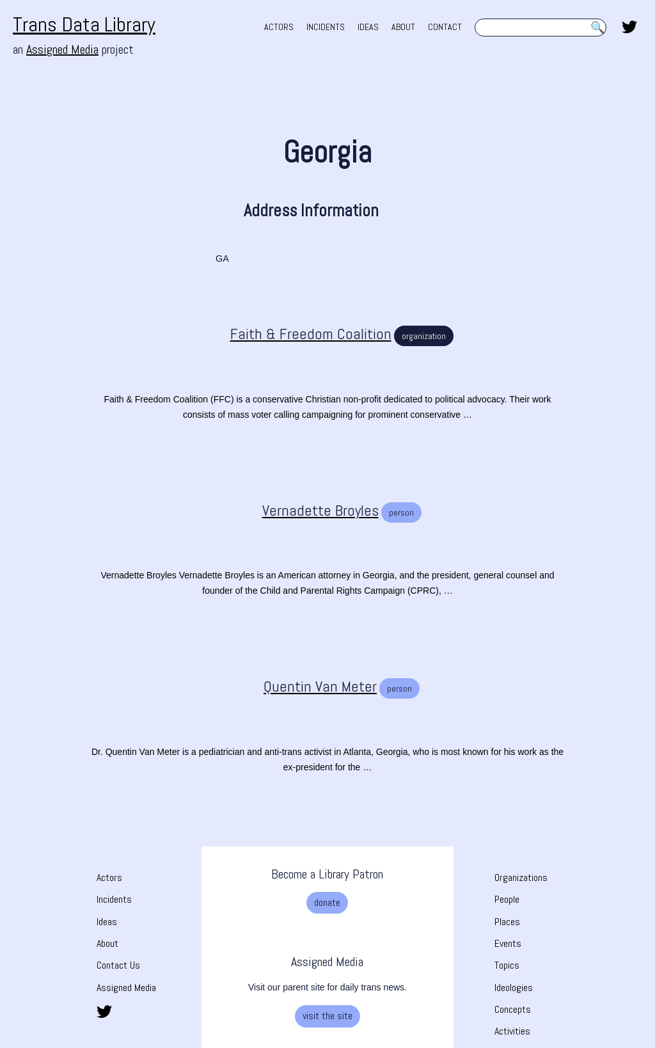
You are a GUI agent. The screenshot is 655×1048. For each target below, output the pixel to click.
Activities (512, 1031)
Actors (109, 877)
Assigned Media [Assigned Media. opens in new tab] (62, 49)
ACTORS (279, 27)
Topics (506, 965)
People (506, 899)
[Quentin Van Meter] (306, 686)
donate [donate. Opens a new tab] (327, 902)
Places (507, 921)
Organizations (521, 877)
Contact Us (118, 965)
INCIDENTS (325, 27)
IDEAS (368, 27)
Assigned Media (126, 987)
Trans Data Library (84, 24)
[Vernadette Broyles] (306, 510)
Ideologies (513, 987)
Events (507, 943)
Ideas (107, 921)
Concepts (512, 1009)
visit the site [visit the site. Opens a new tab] (327, 1015)
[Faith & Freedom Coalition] (296, 334)
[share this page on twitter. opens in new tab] (629, 25)
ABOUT (403, 27)
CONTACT (445, 27)
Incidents (114, 899)
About (107, 943)
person (401, 512)
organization (424, 336)
